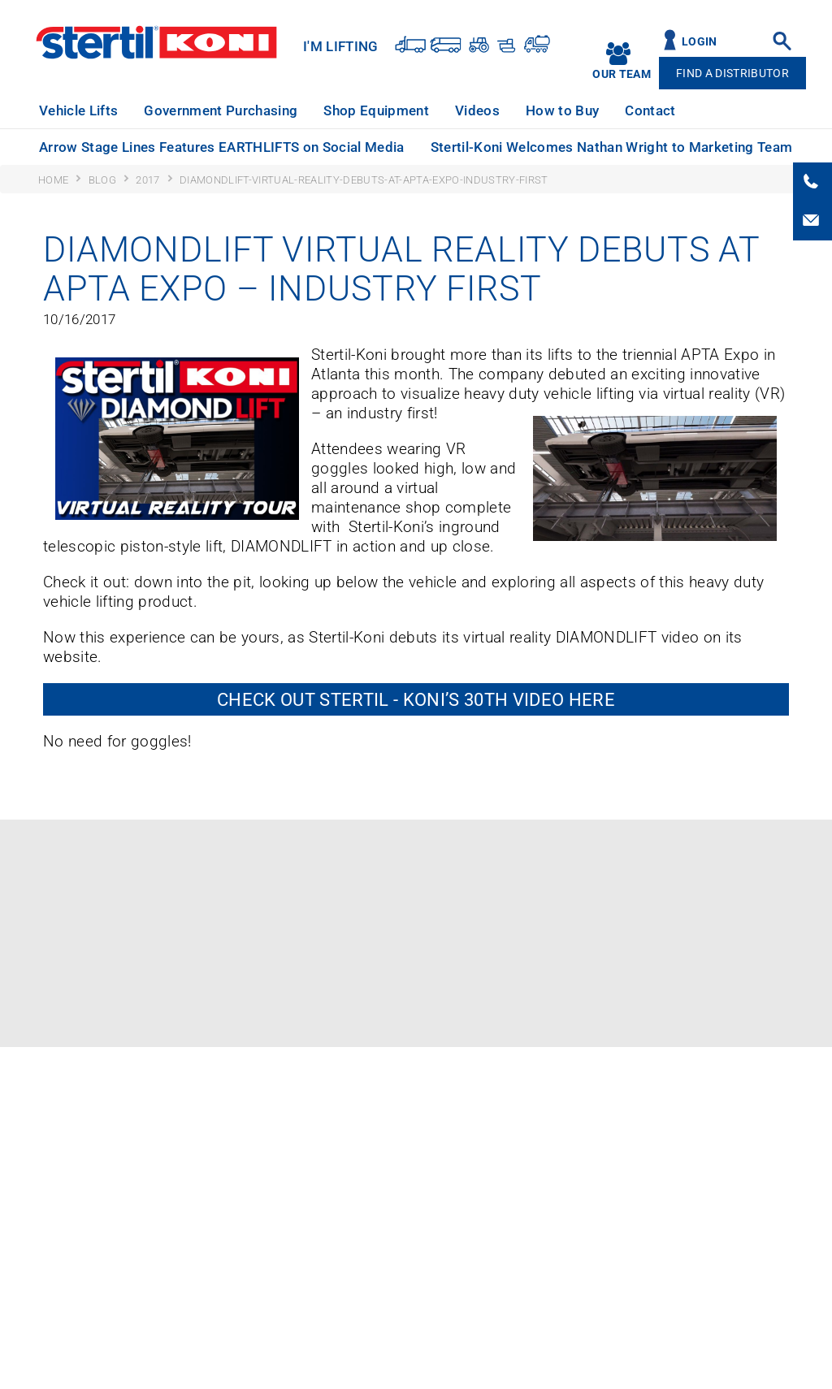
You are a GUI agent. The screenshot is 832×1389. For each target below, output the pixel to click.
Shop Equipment (376, 110)
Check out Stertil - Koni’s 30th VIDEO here (416, 699)
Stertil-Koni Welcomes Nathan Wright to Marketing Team (612, 147)
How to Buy (562, 110)
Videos (477, 110)
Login (699, 42)
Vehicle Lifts (78, 110)
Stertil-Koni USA (156, 42)
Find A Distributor (732, 73)
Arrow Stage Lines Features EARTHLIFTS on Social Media (222, 147)
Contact (650, 110)
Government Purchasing (220, 110)
